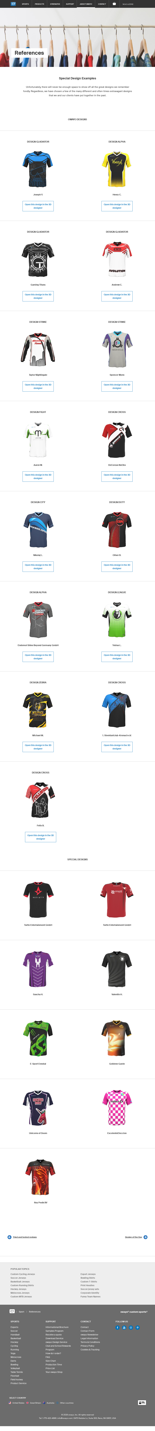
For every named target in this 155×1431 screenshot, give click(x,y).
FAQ (48, 1358)
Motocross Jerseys (20, 1293)
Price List (50, 1370)
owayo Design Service (56, 1343)
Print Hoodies (87, 1285)
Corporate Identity (90, 1293)
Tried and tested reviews (25, 1237)
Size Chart (51, 1362)
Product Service (18, 1385)
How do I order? (53, 1355)
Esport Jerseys (88, 1274)
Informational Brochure (57, 1328)
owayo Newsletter (89, 1336)
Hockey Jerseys (18, 1289)
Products (39, 4)
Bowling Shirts (88, 1278)
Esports (14, 1328)
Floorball (15, 1377)
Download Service (54, 1340)
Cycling (14, 1347)
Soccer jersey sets (90, 1289)
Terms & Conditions (90, 1343)
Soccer (14, 1332)
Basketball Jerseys (20, 1281)
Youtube (124, 1329)
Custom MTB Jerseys (21, 1296)
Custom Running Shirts (22, 1285)
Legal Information (89, 1340)
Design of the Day (133, 1237)
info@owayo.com (65, 1423)
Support (70, 4)
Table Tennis (17, 1373)
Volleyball (15, 1370)
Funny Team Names (90, 1296)
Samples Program (54, 1332)
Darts (13, 1362)
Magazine (128, 4)
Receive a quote (54, 1336)
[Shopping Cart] (114, 4)
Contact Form (87, 1332)
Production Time (54, 1366)
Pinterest (137, 1329)
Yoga (13, 1355)
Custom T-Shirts (89, 1281)
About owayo (86, 4)
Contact (102, 4)
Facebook (117, 1329)
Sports (25, 4)
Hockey (14, 1343)
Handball (15, 1336)
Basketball (16, 1340)
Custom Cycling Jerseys (23, 1274)
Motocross (16, 1358)
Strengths (55, 4)
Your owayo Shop (54, 1373)
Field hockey (17, 1381)
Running (15, 1351)
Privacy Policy (87, 1347)
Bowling (14, 1366)
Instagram (131, 1329)
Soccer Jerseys (18, 1278)
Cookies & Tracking (90, 1351)
